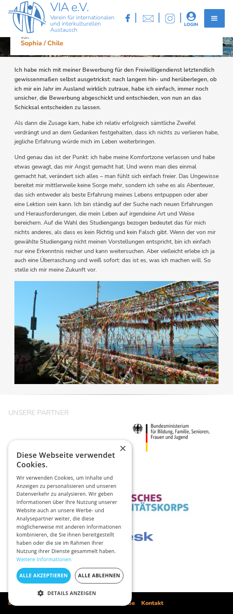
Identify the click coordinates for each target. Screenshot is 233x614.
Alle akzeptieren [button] (43, 575)
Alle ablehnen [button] (99, 575)
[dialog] (70, 523)
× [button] (122, 449)
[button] (214, 18)
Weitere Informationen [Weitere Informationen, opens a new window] (44, 559)
